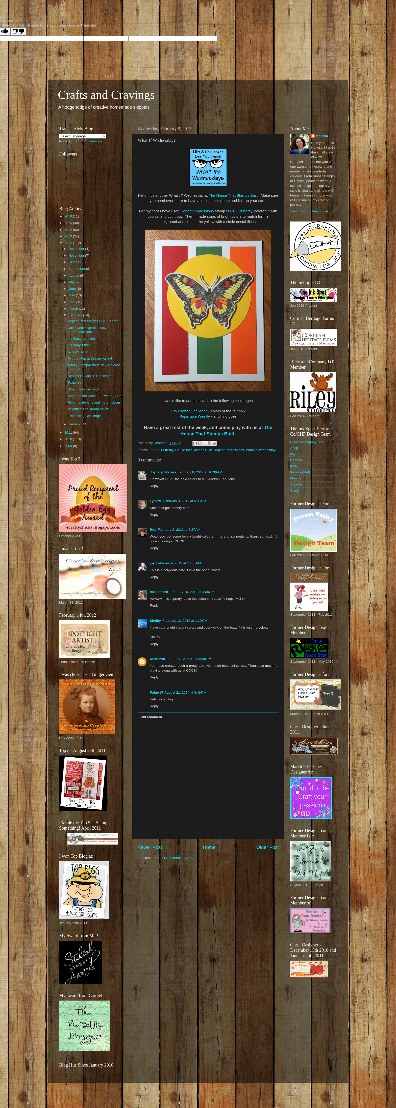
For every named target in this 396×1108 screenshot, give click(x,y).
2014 (68, 230)
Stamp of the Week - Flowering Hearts (97, 396)
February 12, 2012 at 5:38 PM (189, 659)
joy (152, 563)
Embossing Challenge (84, 416)
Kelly (294, 466)
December (76, 249)
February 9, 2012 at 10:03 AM (178, 563)
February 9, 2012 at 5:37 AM (179, 529)
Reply (154, 486)
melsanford (159, 592)
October (75, 262)
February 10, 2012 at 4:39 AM (192, 592)
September (77, 269)
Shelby (155, 621)
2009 (68, 446)
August (74, 275)
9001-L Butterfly (239, 211)
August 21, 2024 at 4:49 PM (186, 692)
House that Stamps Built (193, 450)
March (73, 309)
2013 (68, 236)
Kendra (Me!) (300, 472)
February (75, 315)
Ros (153, 529)
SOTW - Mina (78, 352)
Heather (296, 460)
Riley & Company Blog (307, 442)
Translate (90, 141)
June (72, 289)
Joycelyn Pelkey (163, 472)
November (76, 255)
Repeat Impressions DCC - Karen (93, 321)
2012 (68, 243)
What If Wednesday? (83, 389)
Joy (292, 454)
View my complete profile (309, 211)
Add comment (150, 717)
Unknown (157, 659)
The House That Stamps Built (233, 195)
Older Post (267, 847)
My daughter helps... (83, 338)
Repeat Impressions (197, 211)
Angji (294, 448)
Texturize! (75, 382)
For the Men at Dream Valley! (90, 358)
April (72, 302)
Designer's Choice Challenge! (90, 376)
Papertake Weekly (195, 416)
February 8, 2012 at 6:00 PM (184, 501)
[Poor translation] (18, 31)
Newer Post (149, 847)
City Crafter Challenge (189, 411)
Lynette (156, 501)
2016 (68, 216)
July (72, 282)
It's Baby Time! (79, 345)
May (72, 295)
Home (209, 847)
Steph (294, 490)
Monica (295, 478)
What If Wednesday (261, 450)
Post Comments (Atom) (176, 858)
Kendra (322, 136)
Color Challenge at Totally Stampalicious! (87, 330)
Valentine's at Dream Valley (88, 409)
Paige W (156, 692)
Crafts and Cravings (106, 94)
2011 (68, 432)
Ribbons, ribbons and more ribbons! (95, 402)
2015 (68, 223)
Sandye (296, 484)
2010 (68, 439)
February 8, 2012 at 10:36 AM (200, 472)
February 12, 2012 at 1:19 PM (184, 621)
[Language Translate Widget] (82, 136)
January (75, 424)
